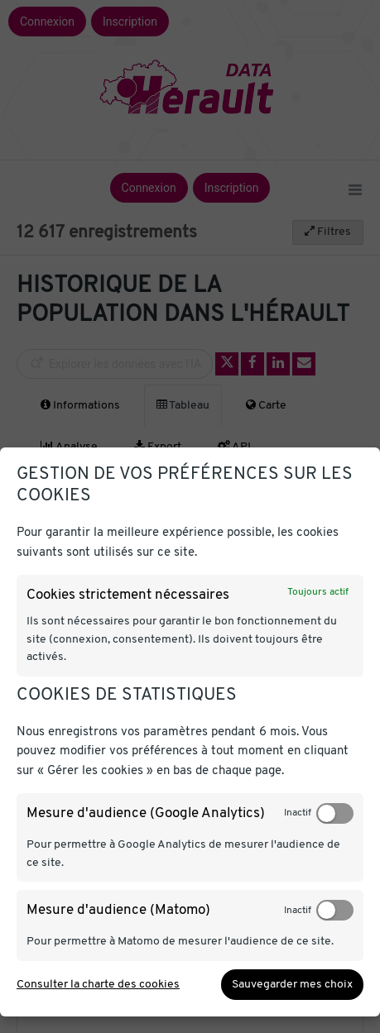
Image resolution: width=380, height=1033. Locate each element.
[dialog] (190, 731)
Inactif (297, 813)
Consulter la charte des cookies (98, 984)
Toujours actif (318, 592)
